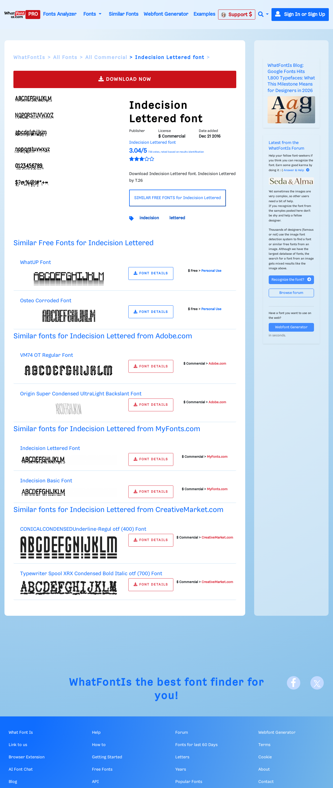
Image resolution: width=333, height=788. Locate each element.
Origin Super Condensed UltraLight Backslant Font (80, 394)
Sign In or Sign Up (300, 14)
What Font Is (21, 732)
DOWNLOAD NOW (124, 79)
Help (96, 732)
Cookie (265, 757)
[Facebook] (293, 683)
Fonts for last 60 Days (196, 745)
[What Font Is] (14, 14)
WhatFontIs (29, 57)
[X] (317, 683)
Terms (264, 745)
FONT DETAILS (151, 273)
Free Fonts (102, 769)
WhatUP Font (35, 262)
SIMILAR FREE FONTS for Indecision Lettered (177, 198)
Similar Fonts (123, 14)
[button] (263, 15)
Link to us (18, 745)
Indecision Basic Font (46, 480)
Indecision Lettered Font (50, 448)
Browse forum (291, 293)
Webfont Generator (166, 14)
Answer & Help (297, 170)
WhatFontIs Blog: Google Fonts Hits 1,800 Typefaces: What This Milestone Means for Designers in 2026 (291, 78)
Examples (204, 14)
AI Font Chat (21, 769)
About (264, 769)
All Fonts (65, 57)
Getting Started (107, 757)
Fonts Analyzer (59, 14)
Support (236, 14)
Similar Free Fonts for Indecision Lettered (83, 243)
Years (180, 769)
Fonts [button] (90, 14)
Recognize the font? (291, 279)
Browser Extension (26, 757)
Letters (182, 757)
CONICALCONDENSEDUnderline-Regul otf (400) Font (83, 529)
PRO (33, 14)
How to (99, 745)
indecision (149, 218)
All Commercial (106, 57)
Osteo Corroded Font (45, 300)
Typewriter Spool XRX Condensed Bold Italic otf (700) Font (91, 573)
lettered (177, 218)
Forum (181, 732)
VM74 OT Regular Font (46, 355)
